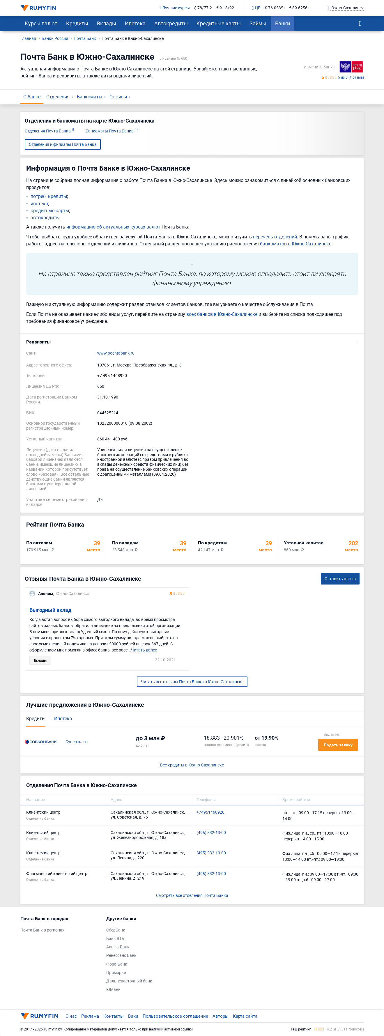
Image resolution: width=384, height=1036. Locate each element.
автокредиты (45, 217)
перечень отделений (275, 236)
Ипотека (135, 23)
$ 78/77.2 (203, 8)
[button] (192, 342)
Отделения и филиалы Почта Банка (63, 144)
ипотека (39, 203)
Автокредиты (171, 23)
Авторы (221, 1016)
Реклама (90, 1016)
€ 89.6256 (298, 8)
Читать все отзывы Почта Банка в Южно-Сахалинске (192, 681)
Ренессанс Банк (121, 955)
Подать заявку (338, 745)
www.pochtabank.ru (116, 353)
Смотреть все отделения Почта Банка (192, 895)
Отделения (58, 96)
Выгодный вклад (50, 610)
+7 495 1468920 (112, 375)
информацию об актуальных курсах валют (113, 227)
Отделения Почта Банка (49, 131)
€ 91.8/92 (225, 8)
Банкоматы (89, 96)
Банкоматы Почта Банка (112, 131)
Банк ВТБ (115, 938)
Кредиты (77, 23)
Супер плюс (77, 741)
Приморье (116, 972)
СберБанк (115, 930)
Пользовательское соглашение (175, 1016)
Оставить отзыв (340, 578)
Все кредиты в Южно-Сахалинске (192, 765)
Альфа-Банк (118, 947)
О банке (31, 96)
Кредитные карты (219, 23)
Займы (257, 23)
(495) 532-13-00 (211, 832)
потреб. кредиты (49, 196)
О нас (71, 1016)
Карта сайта (245, 1016)
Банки (282, 23)
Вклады (106, 23)
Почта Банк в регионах (42, 930)
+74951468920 (210, 812)
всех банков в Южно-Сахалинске (221, 314)
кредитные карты (50, 210)
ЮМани (113, 989)
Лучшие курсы (174, 8)
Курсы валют (41, 23)
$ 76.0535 (274, 8)
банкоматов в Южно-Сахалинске (295, 243)
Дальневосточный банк (129, 981)
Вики (133, 1016)
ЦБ (256, 8)
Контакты (113, 1016)
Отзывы (118, 96)
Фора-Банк (116, 964)
